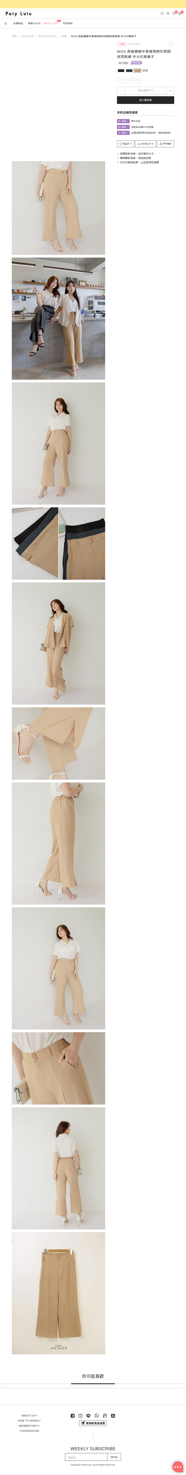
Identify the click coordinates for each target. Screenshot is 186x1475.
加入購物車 (145, 100)
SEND (114, 1457)
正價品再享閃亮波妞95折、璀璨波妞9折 (151, 133)
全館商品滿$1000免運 (142, 127)
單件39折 (137, 63)
